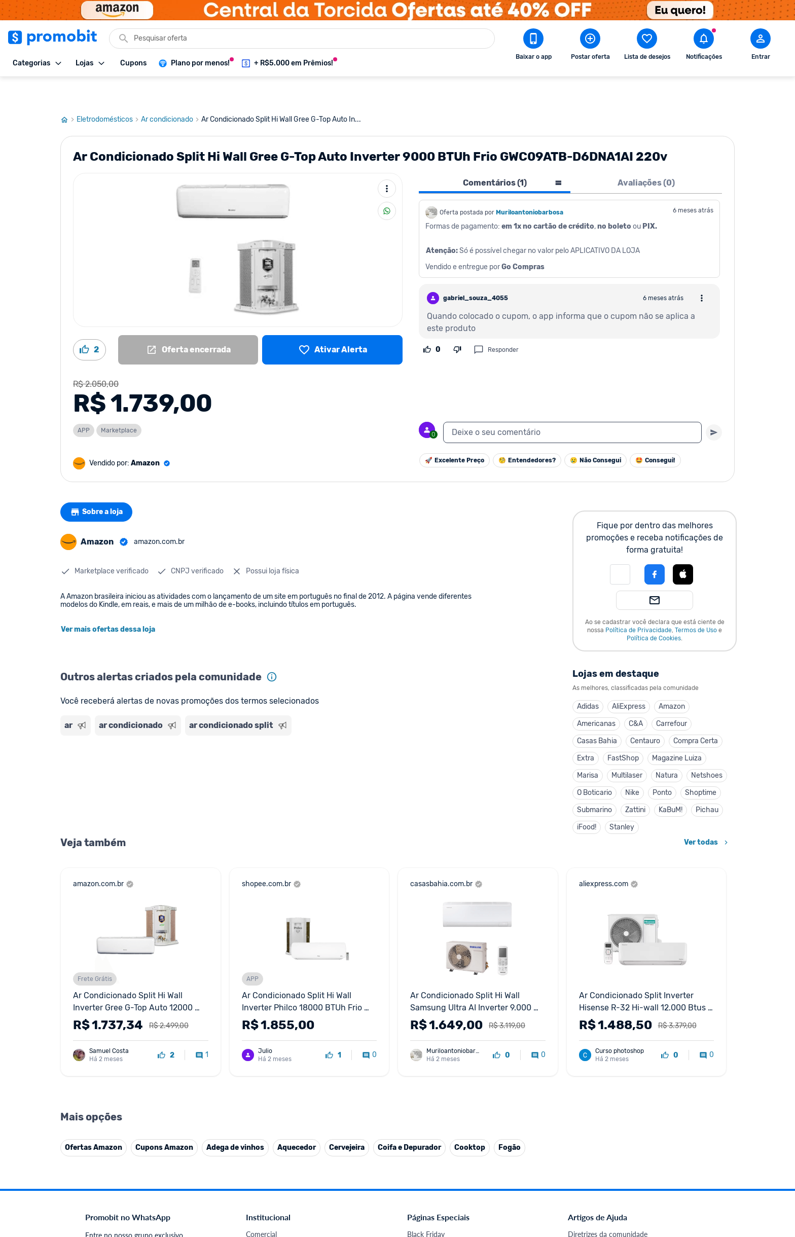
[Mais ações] (387, 162)
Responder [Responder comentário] (496, 323)
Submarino (594, 783)
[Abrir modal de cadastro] (760, 46)
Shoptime (700, 765)
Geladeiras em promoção (446, 1047)
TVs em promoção (435, 1071)
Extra (585, 731)
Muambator (264, 1156)
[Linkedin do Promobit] (667, 1167)
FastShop (623, 731)
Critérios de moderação (604, 1010)
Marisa (587, 748)
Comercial (261, 998)
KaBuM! (670, 783)
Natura (667, 748)
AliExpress (628, 679)
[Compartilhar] (387, 184)
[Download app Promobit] (533, 46)
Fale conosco (266, 1010)
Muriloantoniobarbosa (529, 185)
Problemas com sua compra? (613, 1035)
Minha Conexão (270, 1144)
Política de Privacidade (638, 603)
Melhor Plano (266, 1120)
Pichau (707, 783)
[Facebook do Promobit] (582, 1167)
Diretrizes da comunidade (607, 998)
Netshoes (706, 748)
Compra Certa (695, 714)
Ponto (662, 765)
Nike (632, 765)
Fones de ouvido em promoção (455, 1022)
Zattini (635, 783)
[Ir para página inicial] (68, 93)
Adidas (588, 679)
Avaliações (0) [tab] (646, 156)
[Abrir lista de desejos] (647, 46)
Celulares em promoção (444, 1010)
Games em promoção (440, 1035)
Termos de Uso (696, 603)
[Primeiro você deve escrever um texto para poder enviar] (714, 405)
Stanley (621, 800)
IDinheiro (260, 1108)
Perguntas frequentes (601, 1022)
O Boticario (594, 765)
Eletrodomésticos (109, 93)
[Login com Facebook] (654, 547)
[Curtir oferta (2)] (89, 323)
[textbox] (572, 405)
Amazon (672, 679)
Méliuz (256, 1132)
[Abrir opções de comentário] (702, 271)
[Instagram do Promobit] (639, 1167)
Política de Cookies (654, 611)
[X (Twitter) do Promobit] (610, 1167)
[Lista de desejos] (332, 323)
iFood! (586, 800)
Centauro (645, 714)
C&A (636, 697)
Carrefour (671, 697)
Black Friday (426, 998)
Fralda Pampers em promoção (453, 1059)
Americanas (596, 697)
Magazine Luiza (677, 731)
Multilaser (626, 748)
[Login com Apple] (683, 547)
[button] (620, 547)
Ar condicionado (171, 93)
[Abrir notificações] (703, 46)
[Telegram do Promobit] (695, 1167)
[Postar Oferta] (590, 46)
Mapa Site (261, 1059)
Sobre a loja (99, 485)
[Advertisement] (255, 752)
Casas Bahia (597, 714)
